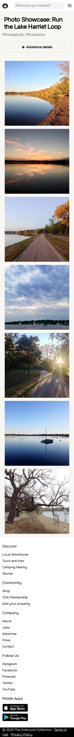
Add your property (16, 604)
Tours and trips (13, 561)
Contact (8, 646)
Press (6, 640)
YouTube (8, 689)
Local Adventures (15, 554)
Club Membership (15, 597)
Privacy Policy (21, 734)
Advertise (9, 634)
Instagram (9, 664)
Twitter (7, 683)
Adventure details (37, 47)
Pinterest (9, 677)
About (6, 621)
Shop (6, 591)
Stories (7, 573)
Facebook (9, 670)
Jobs (6, 627)
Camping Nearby (14, 567)
